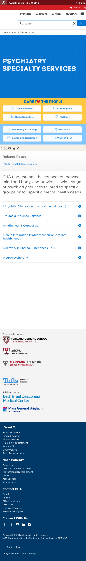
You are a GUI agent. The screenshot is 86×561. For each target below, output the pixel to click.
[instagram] (30, 524)
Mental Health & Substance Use (19, 32)
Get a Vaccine (30, 2)
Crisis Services (22, 108)
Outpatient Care (22, 116)
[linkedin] (23, 524)
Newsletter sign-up (13, 511)
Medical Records (11, 507)
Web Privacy (29, 553)
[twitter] (11, 524)
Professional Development (17, 471)
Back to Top (13, 547)
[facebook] (4, 524)
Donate (76, 7)
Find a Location (11, 435)
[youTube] (17, 524)
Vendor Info (9, 482)
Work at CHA (62, 137)
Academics (8, 465)
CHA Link (7, 504)
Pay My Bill (8, 446)
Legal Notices (11, 553)
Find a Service (10, 439)
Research (62, 129)
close (81, 2)
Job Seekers (9, 478)
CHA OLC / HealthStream (16, 468)
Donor (6, 475)
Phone (6, 497)
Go (81, 23)
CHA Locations (11, 501)
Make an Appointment (15, 442)
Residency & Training (22, 129)
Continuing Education (22, 137)
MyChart (62, 116)
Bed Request (62, 108)
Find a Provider (11, 432)
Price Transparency (13, 453)
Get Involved (9, 449)
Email (5, 494)
